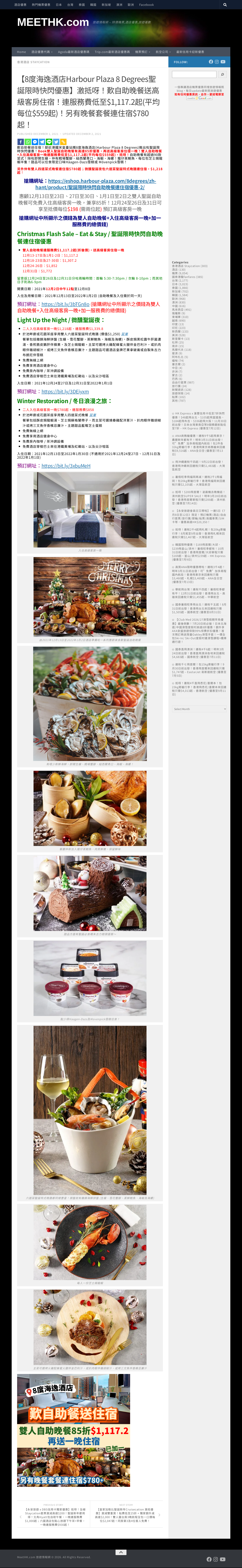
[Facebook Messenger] (35, 142)
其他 (175, 400)
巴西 (175, 379)
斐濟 (175, 353)
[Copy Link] (63, 142)
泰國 (82, 4)
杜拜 (175, 342)
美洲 (175, 335)
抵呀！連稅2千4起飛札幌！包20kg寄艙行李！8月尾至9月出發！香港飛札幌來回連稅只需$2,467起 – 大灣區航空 (199, 533)
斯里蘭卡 (178, 339)
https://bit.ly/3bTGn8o (66, 303)
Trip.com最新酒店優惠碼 (112, 52)
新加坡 (106, 4)
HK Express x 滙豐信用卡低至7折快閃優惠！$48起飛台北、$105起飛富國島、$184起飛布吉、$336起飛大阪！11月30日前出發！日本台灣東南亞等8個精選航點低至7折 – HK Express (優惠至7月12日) (199, 420)
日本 (59, 4)
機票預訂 (141, 52)
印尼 (175, 328)
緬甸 (175, 360)
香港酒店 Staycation (33, 62)
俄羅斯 (176, 313)
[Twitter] (56, 142)
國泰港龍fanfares (183, 277)
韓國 (93, 4)
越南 (175, 320)
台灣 (70, 4)
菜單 (124, 333)
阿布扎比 (178, 357)
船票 (175, 397)
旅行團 (176, 386)
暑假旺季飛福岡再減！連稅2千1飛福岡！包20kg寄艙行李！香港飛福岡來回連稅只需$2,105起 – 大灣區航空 (198, 480)
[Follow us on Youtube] (222, 62)
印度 (175, 324)
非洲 (175, 371)
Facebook (146, 4)
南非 (175, 346)
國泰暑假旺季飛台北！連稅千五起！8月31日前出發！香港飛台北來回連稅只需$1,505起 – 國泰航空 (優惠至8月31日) (199, 608)
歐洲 (131, 4)
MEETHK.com (53, 22)
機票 (175, 273)
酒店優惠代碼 (40, 52)
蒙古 (175, 375)
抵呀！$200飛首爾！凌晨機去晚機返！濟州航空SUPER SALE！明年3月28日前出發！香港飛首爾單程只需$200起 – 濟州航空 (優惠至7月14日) (199, 497)
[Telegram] (42, 142)
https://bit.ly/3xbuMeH (67, 465)
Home (21, 52)
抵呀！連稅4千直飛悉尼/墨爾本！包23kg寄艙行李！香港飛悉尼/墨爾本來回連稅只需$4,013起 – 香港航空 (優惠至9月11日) (199, 688)
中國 (175, 306)
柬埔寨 (176, 317)
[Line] (49, 142)
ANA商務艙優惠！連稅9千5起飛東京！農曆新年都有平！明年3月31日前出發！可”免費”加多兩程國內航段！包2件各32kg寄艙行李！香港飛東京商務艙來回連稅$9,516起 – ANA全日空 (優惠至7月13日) (198, 445)
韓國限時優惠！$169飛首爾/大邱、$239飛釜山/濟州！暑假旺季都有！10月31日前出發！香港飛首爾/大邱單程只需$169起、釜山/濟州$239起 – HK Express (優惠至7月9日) (199, 552)
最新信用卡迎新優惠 (190, 52)
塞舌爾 (176, 364)
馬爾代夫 (178, 349)
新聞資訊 (178, 389)
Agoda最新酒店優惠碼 (73, 52)
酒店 (175, 269)
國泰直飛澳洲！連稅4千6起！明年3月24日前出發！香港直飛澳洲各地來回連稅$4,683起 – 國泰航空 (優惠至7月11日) (198, 653)
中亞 (175, 368)
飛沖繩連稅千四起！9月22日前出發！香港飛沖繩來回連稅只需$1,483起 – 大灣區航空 (198, 465)
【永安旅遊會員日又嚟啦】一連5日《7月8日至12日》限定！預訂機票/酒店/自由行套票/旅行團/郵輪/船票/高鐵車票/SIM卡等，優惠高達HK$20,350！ (199, 516)
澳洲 (119, 4)
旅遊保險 (178, 393)
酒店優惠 (20, 4)
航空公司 (162, 52)
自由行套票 (179, 382)
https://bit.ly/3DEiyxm (66, 391)
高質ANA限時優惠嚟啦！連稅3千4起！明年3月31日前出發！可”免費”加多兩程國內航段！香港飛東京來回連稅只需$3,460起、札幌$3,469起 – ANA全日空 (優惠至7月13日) (199, 574)
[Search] (222, 74)
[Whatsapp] (28, 142)
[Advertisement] (199, 176)
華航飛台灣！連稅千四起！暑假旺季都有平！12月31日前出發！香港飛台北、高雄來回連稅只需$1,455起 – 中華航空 (198, 593)
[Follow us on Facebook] (211, 62)
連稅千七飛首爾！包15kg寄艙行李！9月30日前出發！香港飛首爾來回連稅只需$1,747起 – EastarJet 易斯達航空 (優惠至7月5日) (199, 669)
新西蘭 (176, 331)
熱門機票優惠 (41, 4)
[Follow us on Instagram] (217, 62)
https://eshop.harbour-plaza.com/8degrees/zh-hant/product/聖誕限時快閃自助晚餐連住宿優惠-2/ (96, 183)
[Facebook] (20, 142)
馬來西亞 (178, 309)
